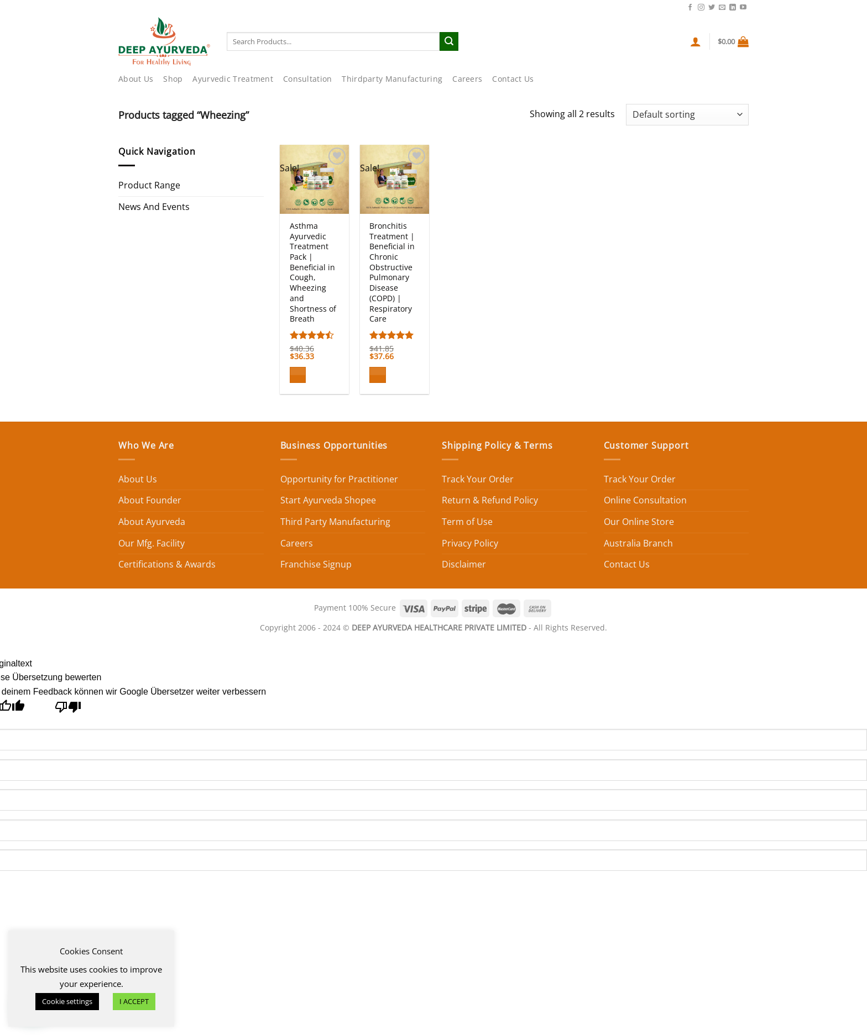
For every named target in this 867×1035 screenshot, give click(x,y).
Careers (467, 78)
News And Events (154, 207)
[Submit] (449, 41)
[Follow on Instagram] (701, 8)
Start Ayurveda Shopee (328, 500)
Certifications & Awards (167, 564)
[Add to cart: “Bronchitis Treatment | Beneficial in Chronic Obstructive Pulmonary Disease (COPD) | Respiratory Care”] (377, 375)
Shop (172, 78)
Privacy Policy (470, 543)
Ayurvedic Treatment (232, 78)
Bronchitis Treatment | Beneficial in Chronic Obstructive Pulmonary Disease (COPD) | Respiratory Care (392, 272)
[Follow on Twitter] (711, 8)
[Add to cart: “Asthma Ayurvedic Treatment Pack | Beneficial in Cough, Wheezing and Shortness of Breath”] (298, 375)
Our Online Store (639, 522)
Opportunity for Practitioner (339, 479)
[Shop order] (687, 114)
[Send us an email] (722, 8)
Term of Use (467, 522)
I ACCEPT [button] (134, 1001)
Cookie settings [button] (67, 1001)
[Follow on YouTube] (743, 8)
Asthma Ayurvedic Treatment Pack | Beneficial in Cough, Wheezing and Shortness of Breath (313, 272)
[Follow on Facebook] (690, 8)
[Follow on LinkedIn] (732, 8)
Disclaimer (464, 564)
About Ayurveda (151, 522)
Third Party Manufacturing (335, 522)
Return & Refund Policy (490, 500)
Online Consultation (645, 500)
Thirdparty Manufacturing (392, 78)
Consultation (307, 78)
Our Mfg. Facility (151, 543)
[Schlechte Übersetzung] (68, 710)
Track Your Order (478, 479)
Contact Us (661, 7)
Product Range (149, 185)
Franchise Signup (316, 564)
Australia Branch (638, 543)
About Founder (149, 500)
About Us (135, 78)
